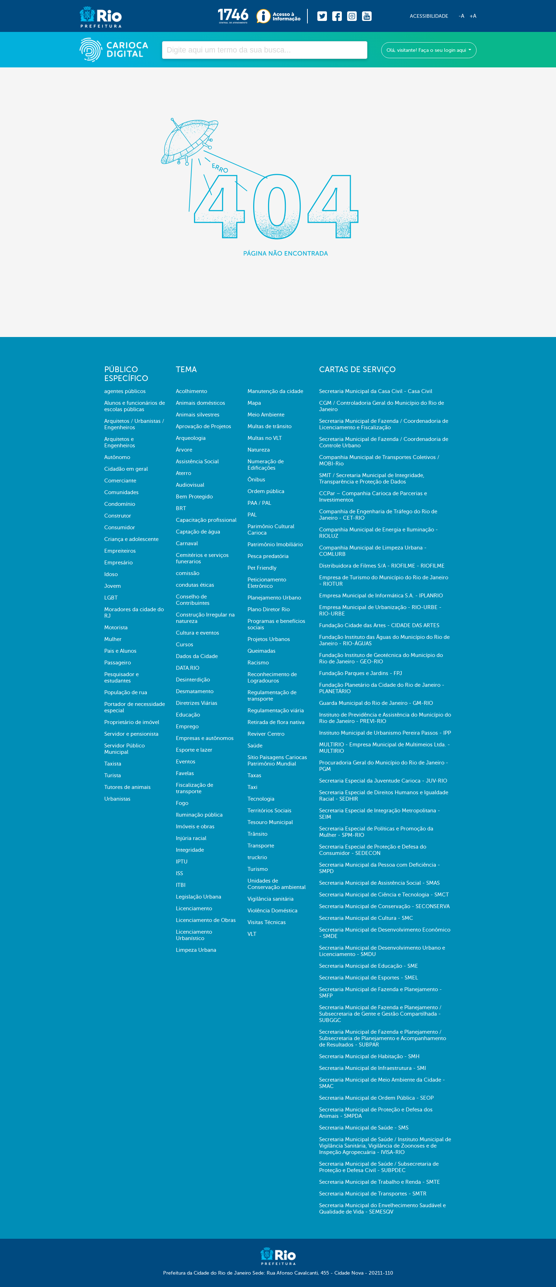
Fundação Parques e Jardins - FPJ (360, 673)
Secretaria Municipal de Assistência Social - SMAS (379, 883)
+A (472, 16)
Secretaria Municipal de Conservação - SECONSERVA (384, 906)
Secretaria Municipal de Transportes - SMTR (373, 1194)
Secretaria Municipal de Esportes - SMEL (368, 978)
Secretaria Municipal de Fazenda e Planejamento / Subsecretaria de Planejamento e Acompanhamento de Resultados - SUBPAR (382, 1038)
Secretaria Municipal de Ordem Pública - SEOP (376, 1098)
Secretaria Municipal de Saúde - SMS (363, 1128)
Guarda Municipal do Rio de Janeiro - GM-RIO (376, 703)
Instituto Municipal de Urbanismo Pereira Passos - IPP (385, 733)
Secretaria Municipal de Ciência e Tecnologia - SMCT (384, 894)
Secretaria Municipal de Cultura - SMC (366, 918)
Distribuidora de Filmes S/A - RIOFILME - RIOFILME (382, 566)
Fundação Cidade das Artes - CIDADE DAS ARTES (379, 625)
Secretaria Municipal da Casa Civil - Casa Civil (375, 391)
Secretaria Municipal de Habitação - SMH (369, 1056)
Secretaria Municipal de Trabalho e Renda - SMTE (379, 1182)
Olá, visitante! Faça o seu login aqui (427, 50)
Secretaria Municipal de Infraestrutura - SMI (372, 1068)
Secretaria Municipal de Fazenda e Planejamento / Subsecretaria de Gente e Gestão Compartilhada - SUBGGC (380, 1014)
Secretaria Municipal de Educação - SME (368, 966)
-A (461, 16)
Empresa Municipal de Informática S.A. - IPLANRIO (381, 595)
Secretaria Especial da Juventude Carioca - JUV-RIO (383, 781)
